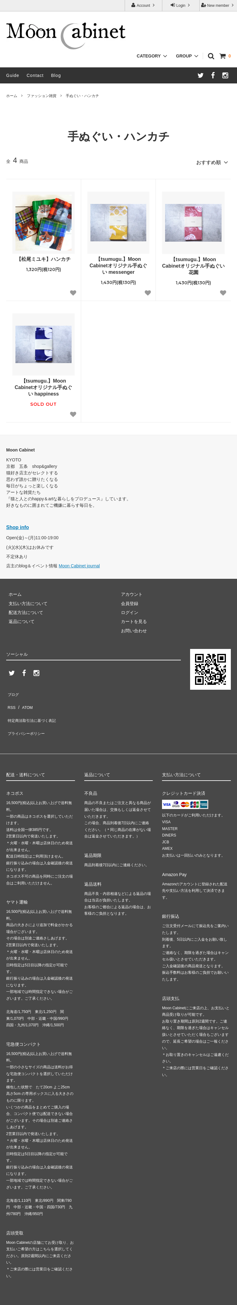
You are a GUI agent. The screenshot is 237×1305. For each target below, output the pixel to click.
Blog (56, 75)
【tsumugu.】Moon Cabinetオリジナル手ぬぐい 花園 (193, 264)
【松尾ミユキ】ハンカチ (43, 257)
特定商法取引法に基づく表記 (34, 708)
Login (180, 5)
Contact (35, 75)
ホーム (11, 96)
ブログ (12, 690)
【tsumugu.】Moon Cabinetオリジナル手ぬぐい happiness (43, 385)
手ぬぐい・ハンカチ (82, 96)
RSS (10, 699)
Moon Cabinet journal (79, 563)
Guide (12, 75)
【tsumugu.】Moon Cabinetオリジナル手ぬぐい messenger (118, 263)
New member (218, 5)
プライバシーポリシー (27, 717)
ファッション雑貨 (41, 96)
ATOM (25, 699)
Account (143, 5)
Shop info (17, 525)
